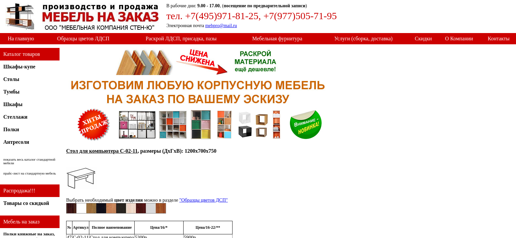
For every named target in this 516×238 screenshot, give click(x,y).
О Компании (459, 38)
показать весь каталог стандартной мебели (29, 161)
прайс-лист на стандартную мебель (29, 173)
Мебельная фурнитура (277, 38)
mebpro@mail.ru (221, 25)
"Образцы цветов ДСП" (203, 200)
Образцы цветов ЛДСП (83, 38)
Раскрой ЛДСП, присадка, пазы (181, 38)
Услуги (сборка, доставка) (363, 38)
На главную (21, 38)
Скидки (423, 38)
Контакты (499, 38)
